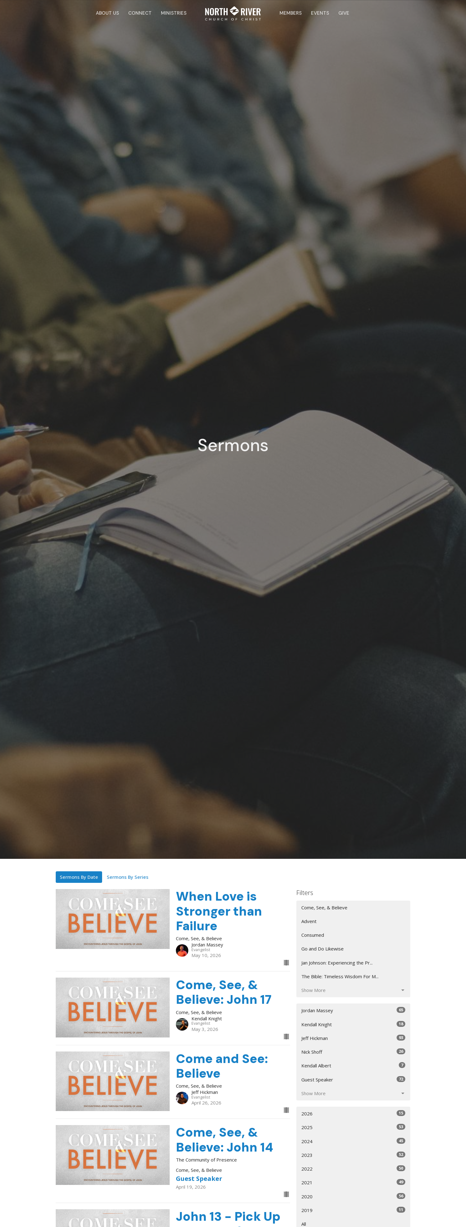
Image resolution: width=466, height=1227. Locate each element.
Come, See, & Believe (324, 907)
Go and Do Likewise (322, 949)
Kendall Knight (353, 1024)
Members (291, 13)
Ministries (173, 13)
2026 (353, 1113)
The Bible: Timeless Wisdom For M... (340, 976)
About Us (107, 13)
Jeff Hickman (353, 1038)
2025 (353, 1127)
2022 (353, 1168)
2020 (353, 1196)
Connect (140, 13)
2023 (353, 1155)
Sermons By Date (79, 877)
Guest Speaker (353, 1079)
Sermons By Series (127, 877)
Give (343, 13)
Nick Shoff (353, 1051)
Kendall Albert (353, 1065)
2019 (353, 1210)
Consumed (312, 935)
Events (320, 13)
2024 (353, 1141)
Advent (309, 921)
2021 (353, 1182)
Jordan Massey (353, 1010)
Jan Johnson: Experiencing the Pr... (337, 963)
